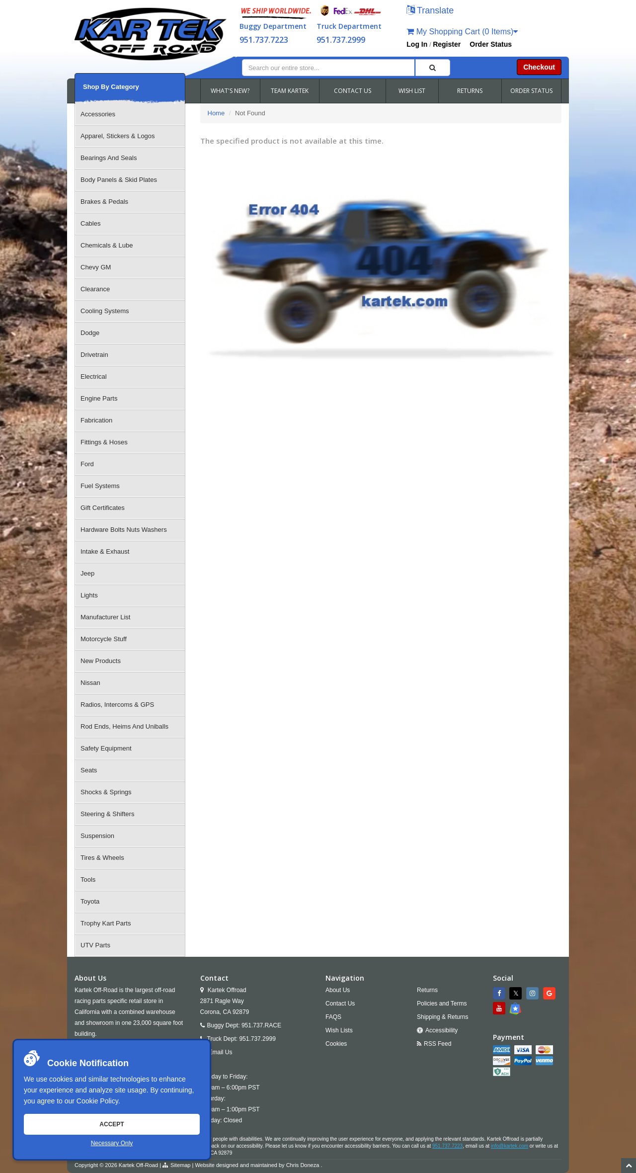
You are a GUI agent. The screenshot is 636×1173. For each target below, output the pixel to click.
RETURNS (469, 90)
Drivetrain (94, 354)
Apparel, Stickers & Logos (117, 136)
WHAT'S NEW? (230, 90)
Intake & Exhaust (104, 551)
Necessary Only (112, 1143)
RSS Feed (437, 1043)
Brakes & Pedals (104, 201)
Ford (87, 464)
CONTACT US (352, 90)
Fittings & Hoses (104, 442)
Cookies (336, 1043)
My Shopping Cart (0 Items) (462, 31)
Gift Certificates (102, 507)
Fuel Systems (100, 486)
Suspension (97, 835)
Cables (90, 223)
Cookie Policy (97, 1101)
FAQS (333, 1016)
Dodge (89, 332)
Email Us (221, 1052)
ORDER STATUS (531, 90)
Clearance (95, 289)
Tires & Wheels (102, 857)
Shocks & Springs (106, 792)
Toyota (89, 901)
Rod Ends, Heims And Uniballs (124, 726)
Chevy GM (95, 267)
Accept (111, 1124)
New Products (100, 661)
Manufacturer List (105, 617)
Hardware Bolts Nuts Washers (123, 529)
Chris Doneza (302, 1165)
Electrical (93, 376)
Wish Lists (339, 1030)
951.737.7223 (263, 39)
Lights (89, 595)
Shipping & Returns (442, 1016)
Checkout (539, 67)
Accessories (97, 114)
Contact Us (340, 1003)
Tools (87, 879)
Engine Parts (98, 398)
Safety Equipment (106, 748)
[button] (430, 11)
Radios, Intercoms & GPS (117, 704)
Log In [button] (416, 44)
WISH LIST (411, 90)
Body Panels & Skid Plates (118, 179)
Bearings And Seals (108, 158)
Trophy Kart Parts (105, 923)
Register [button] (447, 44)
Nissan (90, 682)
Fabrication (96, 420)
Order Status (491, 44)
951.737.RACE (261, 1025)
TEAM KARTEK (290, 90)
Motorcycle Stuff (103, 639)
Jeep (87, 573)
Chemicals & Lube (106, 245)
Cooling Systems (104, 311)
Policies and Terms (442, 1003)
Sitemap (180, 1165)
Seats (88, 770)
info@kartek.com (509, 1146)
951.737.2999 (341, 39)
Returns (427, 990)
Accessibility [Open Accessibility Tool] (441, 1030)
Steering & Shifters (107, 814)
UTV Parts (95, 945)
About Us (337, 990)
